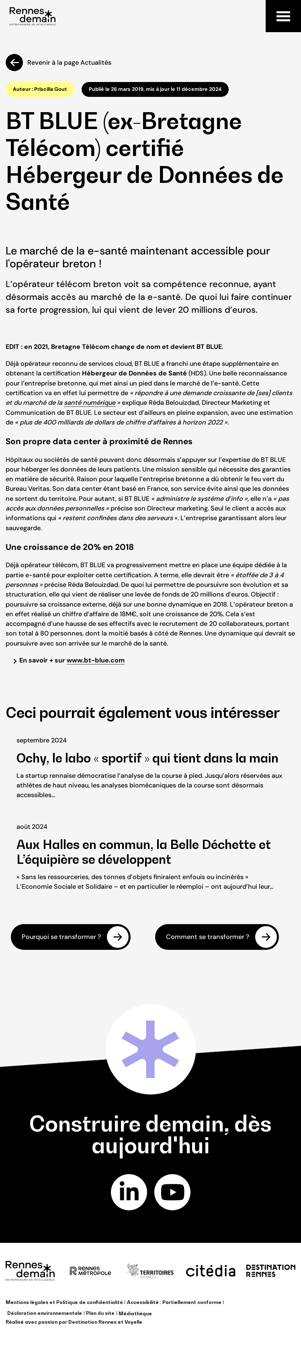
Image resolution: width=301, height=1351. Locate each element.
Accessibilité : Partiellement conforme (174, 1302)
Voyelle (133, 1322)
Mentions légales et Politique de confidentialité (64, 1302)
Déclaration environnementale (44, 1313)
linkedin (128, 1192)
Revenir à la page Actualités (69, 62)
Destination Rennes (92, 1322)
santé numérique (89, 402)
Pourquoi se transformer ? (61, 937)
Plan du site (100, 1313)
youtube (172, 1192)
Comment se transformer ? (208, 937)
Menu (283, 16)
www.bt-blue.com (96, 660)
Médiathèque (135, 1313)
